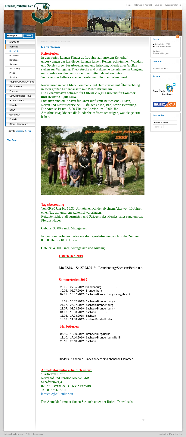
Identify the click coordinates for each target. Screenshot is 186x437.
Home (129, 5)
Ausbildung (14, 68)
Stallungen (14, 64)
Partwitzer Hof (175, 434)
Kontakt (148, 5)
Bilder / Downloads (18, 124)
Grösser (19, 131)
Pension (13, 91)
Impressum (38, 434)
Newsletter (158, 115)
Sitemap (138, 5)
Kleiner (28, 131)
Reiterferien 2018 (162, 44)
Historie (13, 105)
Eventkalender (16, 100)
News (12, 110)
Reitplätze (14, 60)
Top (142, 419)
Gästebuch (14, 114)
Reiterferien (14, 51)
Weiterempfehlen (173, 5)
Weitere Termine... (161, 68)
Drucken (158, 5)
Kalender (157, 61)
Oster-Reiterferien (162, 46)
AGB (28, 434)
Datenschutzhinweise (13, 434)
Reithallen (14, 55)
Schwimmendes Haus (20, 96)
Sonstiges (13, 77)
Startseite (14, 42)
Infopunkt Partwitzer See (21, 81)
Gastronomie (15, 86)
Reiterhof (14, 46)
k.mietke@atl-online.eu (57, 394)
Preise (12, 73)
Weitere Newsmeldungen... (161, 52)
